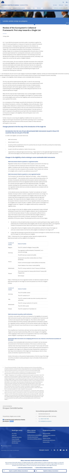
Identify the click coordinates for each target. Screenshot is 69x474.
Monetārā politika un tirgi (6, 8)
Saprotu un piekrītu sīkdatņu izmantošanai (18, 470)
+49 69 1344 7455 (44, 419)
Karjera (66, 5)
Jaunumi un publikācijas (47, 8)
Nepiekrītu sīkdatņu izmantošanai (50, 470)
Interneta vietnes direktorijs (6, 445)
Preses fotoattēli (15, 439)
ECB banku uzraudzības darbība (60, 8)
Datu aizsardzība (46, 433)
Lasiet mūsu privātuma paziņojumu (25, 467)
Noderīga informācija (16, 437)
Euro (34, 8)
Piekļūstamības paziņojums (49, 440)
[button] (65, 2)
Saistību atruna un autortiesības (34, 435)
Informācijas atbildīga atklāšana (34, 439)
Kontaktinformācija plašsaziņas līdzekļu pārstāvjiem (14, 420)
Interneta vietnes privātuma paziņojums (49, 436)
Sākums (2, 10)
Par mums (55, 5)
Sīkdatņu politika (46, 438)
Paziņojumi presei (19, 10)
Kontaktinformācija (16, 441)
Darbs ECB (14, 435)
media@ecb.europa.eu (45, 421)
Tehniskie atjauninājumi (32, 437)
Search (63, 2)
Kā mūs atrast (15, 442)
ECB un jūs (61, 5)
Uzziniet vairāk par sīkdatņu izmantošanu (43, 467)
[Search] (57, 2)
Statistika (29, 8)
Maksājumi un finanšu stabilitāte (19, 8)
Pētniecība (39, 8)
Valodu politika (46, 442)
